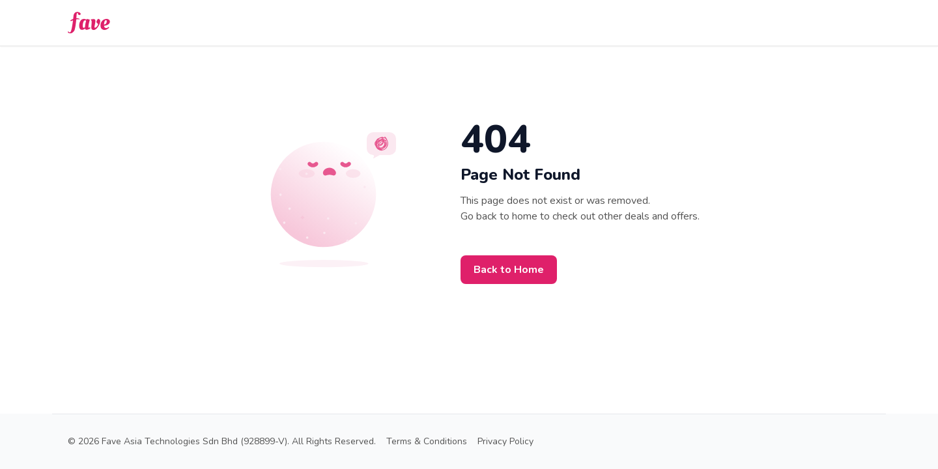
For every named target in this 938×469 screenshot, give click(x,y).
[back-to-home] (89, 22)
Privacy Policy (505, 441)
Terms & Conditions (426, 441)
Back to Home (509, 270)
